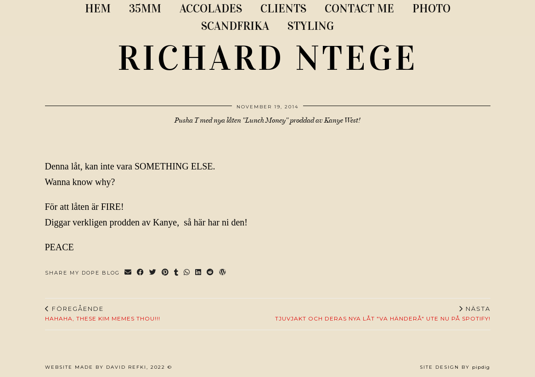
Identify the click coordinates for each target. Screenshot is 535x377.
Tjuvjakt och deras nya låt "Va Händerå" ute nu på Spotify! (382, 313)
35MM (145, 8)
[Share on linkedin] (198, 273)
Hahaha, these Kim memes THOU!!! (102, 313)
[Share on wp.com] (223, 273)
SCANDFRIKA (235, 26)
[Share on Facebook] (141, 273)
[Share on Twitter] (153, 273)
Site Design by (455, 367)
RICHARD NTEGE (268, 58)
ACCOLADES (211, 8)
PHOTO (431, 8)
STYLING (310, 26)
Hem (98, 8)
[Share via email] (128, 273)
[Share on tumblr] (176, 273)
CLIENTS (283, 8)
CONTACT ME (359, 8)
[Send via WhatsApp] (187, 273)
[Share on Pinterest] (165, 273)
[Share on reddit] (210, 273)
